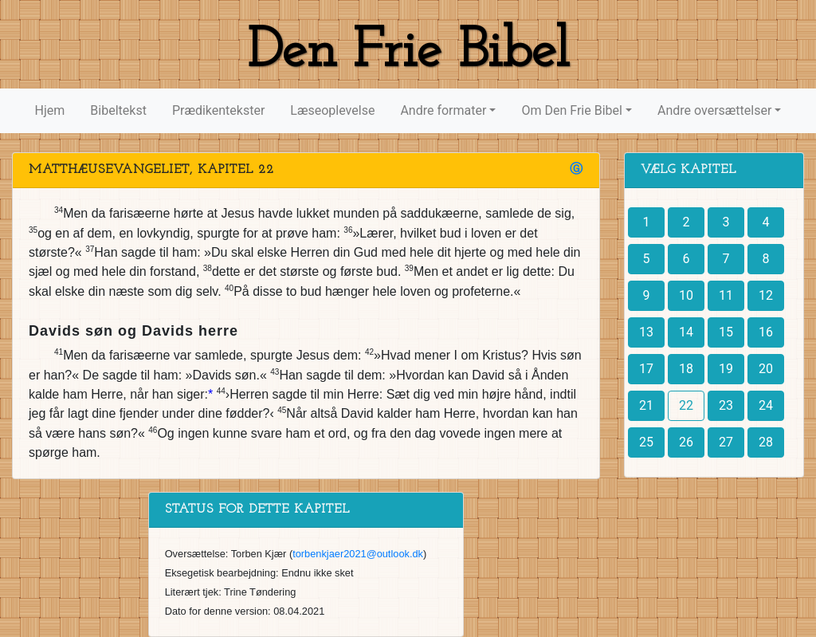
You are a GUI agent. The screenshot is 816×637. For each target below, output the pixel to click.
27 (726, 442)
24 (766, 405)
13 (646, 332)
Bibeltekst (118, 110)
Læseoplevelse (332, 110)
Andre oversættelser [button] (714, 110)
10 (686, 295)
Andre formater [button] (443, 110)
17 (646, 368)
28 (766, 442)
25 (646, 442)
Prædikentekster (218, 110)
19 (726, 368)
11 (726, 295)
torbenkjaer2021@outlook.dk (357, 554)
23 (726, 405)
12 (766, 295)
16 (766, 332)
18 (686, 368)
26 (686, 442)
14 (686, 332)
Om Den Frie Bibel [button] (571, 110)
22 (686, 405)
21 (646, 405)
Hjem (50, 110)
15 (726, 332)
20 (766, 368)
